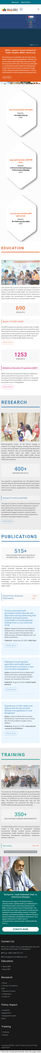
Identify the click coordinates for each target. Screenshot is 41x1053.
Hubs (3, 988)
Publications (6, 994)
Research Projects (8, 991)
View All (35, 604)
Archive (4, 1035)
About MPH (6, 966)
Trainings (5, 1032)
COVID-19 (5, 997)
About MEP (6, 969)
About (4, 983)
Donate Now (20, 929)
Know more (8, 350)
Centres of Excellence (9, 986)
